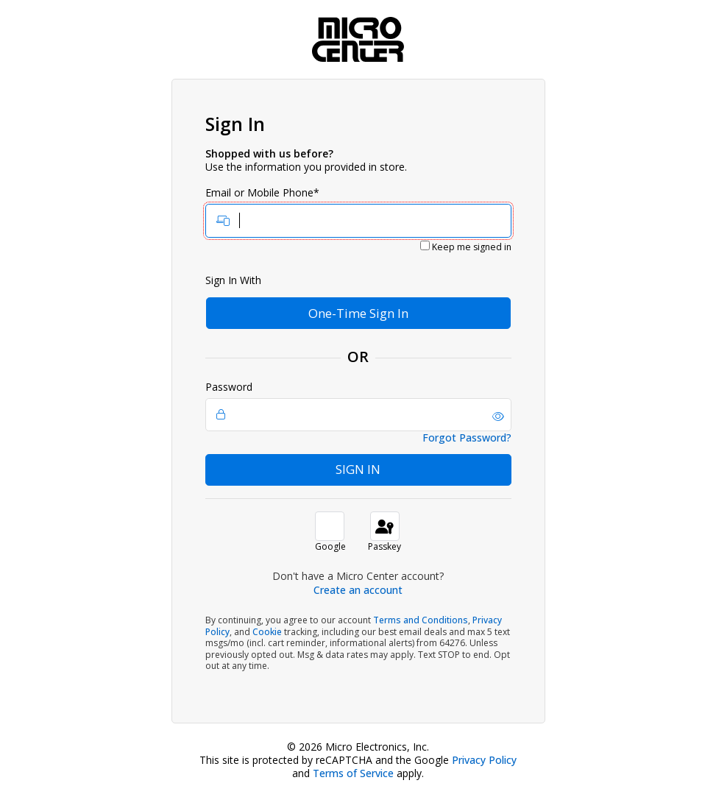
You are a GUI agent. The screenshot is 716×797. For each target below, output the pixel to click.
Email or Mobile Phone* (358, 212)
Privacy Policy (484, 760)
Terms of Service (353, 773)
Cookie (267, 632)
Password (358, 406)
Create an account (358, 590)
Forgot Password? (466, 437)
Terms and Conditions (420, 620)
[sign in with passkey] (385, 526)
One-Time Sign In (358, 313)
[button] (498, 416)
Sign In (358, 469)
